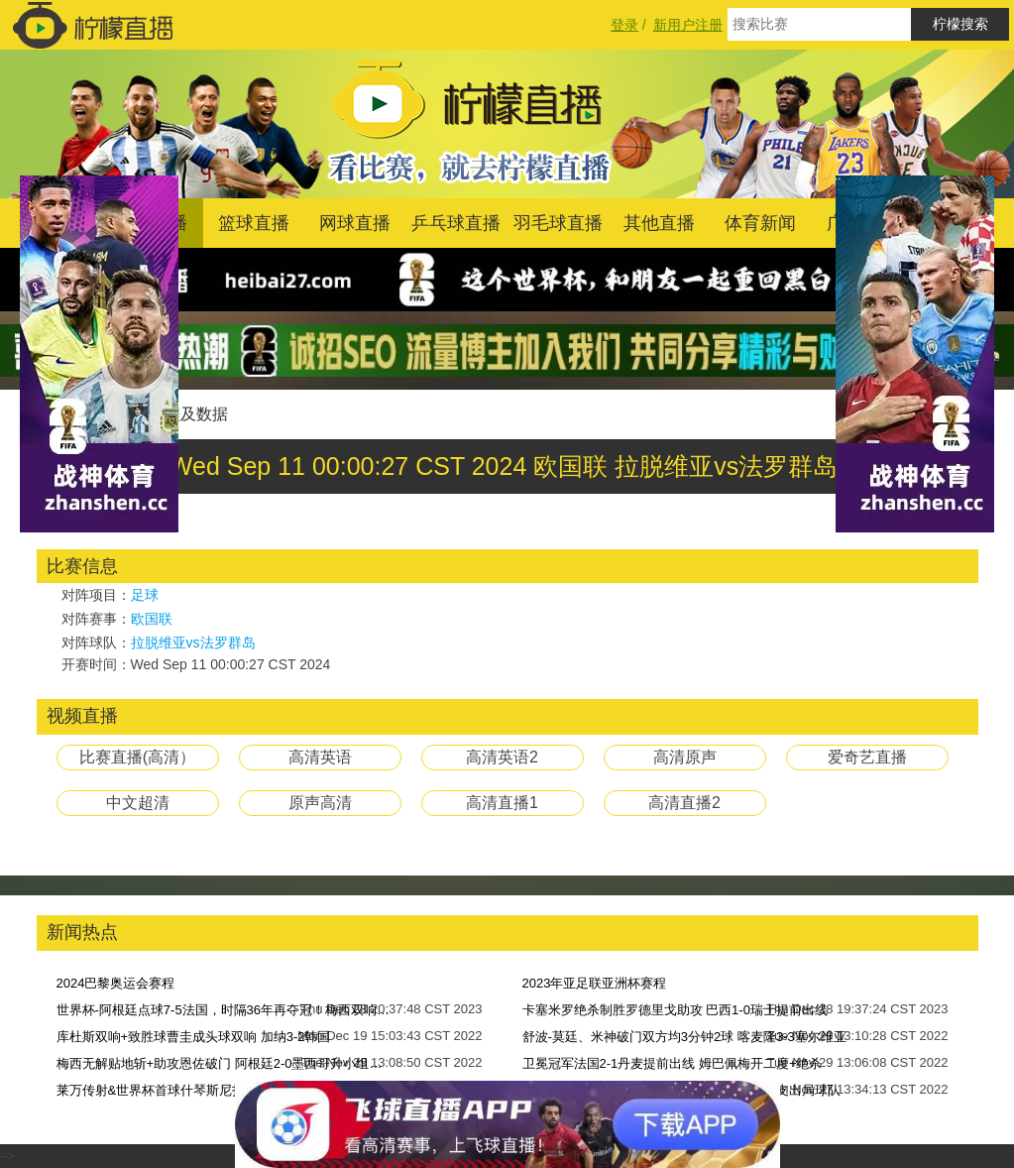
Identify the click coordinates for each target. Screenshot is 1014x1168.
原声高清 (320, 802)
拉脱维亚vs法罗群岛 (193, 642)
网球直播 (355, 223)
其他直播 (659, 223)
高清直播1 (502, 802)
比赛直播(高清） (137, 757)
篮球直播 (253, 223)
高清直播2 (684, 802)
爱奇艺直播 (867, 757)
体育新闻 (760, 223)
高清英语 (320, 757)
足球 (145, 595)
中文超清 (137, 802)
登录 (624, 25)
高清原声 (685, 757)
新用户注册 (688, 25)
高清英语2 (502, 757)
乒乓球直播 (456, 223)
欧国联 (151, 619)
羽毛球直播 (558, 223)
